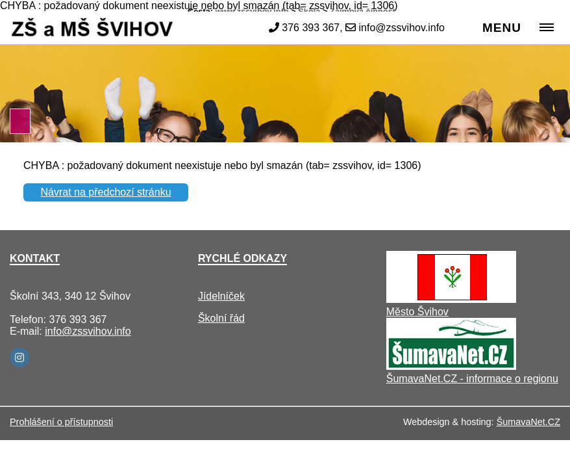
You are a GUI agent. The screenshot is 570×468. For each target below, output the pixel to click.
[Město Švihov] (451, 299)
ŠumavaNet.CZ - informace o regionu (472, 378)
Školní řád (221, 318)
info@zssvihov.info (87, 331)
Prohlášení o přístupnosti (61, 422)
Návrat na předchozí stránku (106, 192)
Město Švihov (417, 311)
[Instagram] (19, 357)
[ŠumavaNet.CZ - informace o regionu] (451, 366)
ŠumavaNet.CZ (528, 422)
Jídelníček (221, 296)
